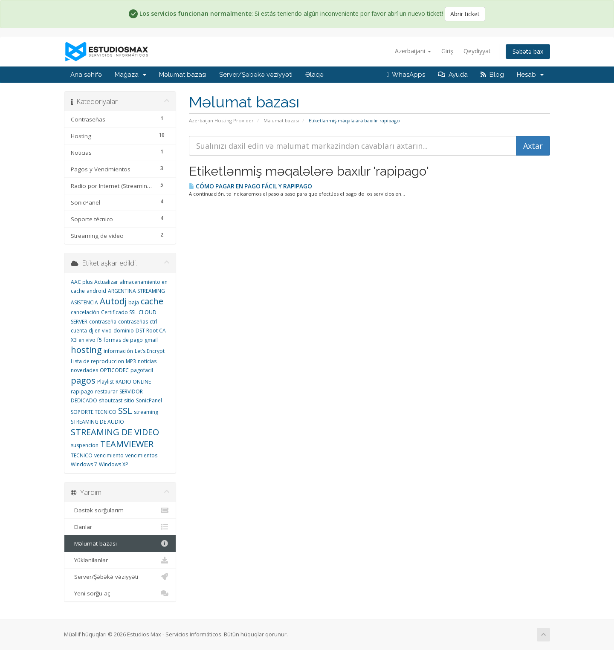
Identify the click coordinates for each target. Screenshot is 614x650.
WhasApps (406, 74)
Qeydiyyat (477, 51)
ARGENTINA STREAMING (136, 291)
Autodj (113, 301)
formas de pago (123, 340)
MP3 (131, 361)
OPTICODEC (114, 370)
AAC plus (82, 282)
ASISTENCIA (84, 302)
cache (152, 301)
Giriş (447, 51)
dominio (123, 330)
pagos (83, 380)
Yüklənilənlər (120, 560)
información (118, 351)
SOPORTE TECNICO (93, 412)
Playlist (105, 381)
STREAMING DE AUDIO (97, 421)
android (96, 291)
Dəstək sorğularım (120, 510)
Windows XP (113, 464)
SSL (125, 410)
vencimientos (141, 455)
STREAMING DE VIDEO (115, 432)
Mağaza (130, 74)
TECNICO (82, 455)
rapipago (82, 391)
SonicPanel (149, 400)
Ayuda (453, 74)
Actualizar (106, 282)
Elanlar (120, 527)
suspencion (84, 445)
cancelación (85, 312)
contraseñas (133, 321)
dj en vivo (100, 330)
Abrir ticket (465, 14)
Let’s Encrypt (150, 351)
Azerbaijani (413, 51)
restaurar (106, 391)
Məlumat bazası (182, 74)
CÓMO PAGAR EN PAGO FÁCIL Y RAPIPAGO (250, 186)
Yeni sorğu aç (120, 593)
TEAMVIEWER (127, 444)
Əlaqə (314, 74)
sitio (129, 400)
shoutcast (110, 400)
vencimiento (109, 455)
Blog (492, 74)
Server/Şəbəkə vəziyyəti (256, 74)
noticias (147, 361)
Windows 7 (84, 464)
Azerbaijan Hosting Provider (221, 120)
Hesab (530, 74)
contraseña (102, 321)
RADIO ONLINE (133, 381)
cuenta (79, 330)
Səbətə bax (528, 51)
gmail (151, 340)
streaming (146, 412)
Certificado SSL (119, 312)
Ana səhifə (86, 74)
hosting (86, 349)
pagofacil (141, 370)
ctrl (153, 321)
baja (133, 302)
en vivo (87, 340)
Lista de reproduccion (97, 361)
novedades (84, 370)
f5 (99, 340)
